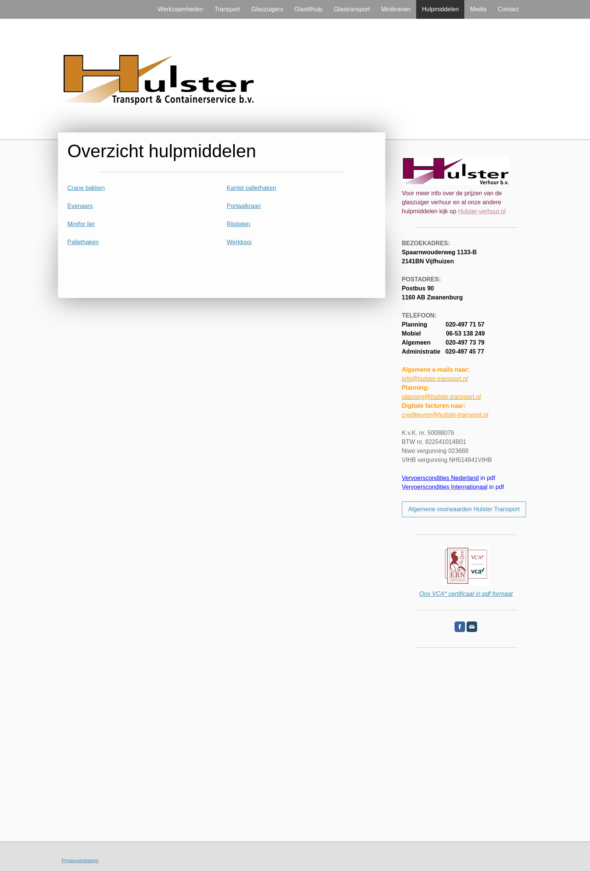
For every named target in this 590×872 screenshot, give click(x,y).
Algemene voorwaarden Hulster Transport (464, 509)
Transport (227, 9)
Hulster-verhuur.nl (481, 211)
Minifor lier (81, 224)
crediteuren (445, 415)
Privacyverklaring (80, 860)
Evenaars (80, 206)
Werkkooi (239, 242)
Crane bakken (86, 188)
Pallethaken (83, 242)
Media (478, 9)
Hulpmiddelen (440, 9)
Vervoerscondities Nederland (440, 478)
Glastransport (352, 9)
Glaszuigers (267, 9)
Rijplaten (238, 224)
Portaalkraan (244, 206)
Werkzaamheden (180, 9)
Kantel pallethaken (252, 188)
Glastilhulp (308, 9)
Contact (508, 9)
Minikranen (396, 9)
